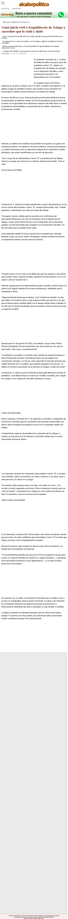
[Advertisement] (16, 71)
